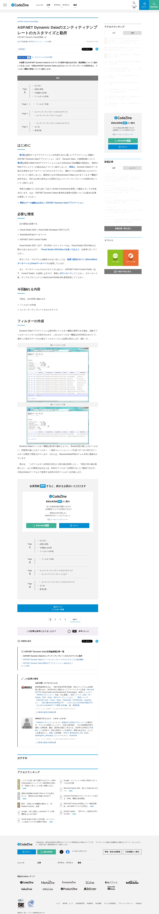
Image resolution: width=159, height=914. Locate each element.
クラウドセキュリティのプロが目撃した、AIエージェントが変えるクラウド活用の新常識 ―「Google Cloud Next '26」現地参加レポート (122, 178)
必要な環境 (39, 89)
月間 (132, 33)
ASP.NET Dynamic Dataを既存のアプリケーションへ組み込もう (48, 663)
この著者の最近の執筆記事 (45, 712)
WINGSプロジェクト (45, 695)
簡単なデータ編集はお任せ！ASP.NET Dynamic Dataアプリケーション (52, 203)
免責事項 (90, 903)
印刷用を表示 (24, 641)
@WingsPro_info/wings (44, 735)
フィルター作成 (42, 104)
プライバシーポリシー (125, 903)
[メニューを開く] (5, 5)
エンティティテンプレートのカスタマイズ (51, 112)
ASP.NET (22, 49)
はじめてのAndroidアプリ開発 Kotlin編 (52, 705)
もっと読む (25, 666)
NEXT (76, 619)
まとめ (37, 127)
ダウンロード (66, 273)
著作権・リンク (68, 903)
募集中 (69, 730)
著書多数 (76, 705)
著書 (51, 733)
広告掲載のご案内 (132, 852)
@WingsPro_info (76, 733)
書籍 (75, 5)
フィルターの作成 (41, 96)
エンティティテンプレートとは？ (49, 115)
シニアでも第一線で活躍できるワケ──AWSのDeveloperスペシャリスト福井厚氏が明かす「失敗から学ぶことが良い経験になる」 (38, 783)
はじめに (38, 86)
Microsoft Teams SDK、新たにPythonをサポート (124, 82)
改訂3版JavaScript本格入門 (52, 703)
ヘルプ (58, 903)
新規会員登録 (41, 525)
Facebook (73, 735)
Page (24, 104)
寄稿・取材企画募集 (112, 852)
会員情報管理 (80, 903)
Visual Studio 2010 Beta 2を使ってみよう (60, 249)
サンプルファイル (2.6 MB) (41, 57)
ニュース (39, 5)
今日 (113, 33)
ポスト (86, 49)
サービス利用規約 (110, 903)
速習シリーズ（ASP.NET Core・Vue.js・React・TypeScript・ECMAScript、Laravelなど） (63, 700)
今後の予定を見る (122, 271)
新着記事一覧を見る (123, 228)
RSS (65, 733)
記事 (48, 5)
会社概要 (98, 903)
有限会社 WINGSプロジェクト (74, 722)
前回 (71, 167)
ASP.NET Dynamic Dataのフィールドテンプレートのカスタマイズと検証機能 (53, 660)
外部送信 (139, 903)
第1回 (21, 155)
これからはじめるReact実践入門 (79, 703)
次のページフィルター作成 (58, 608)
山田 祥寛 (20, 41)
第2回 (19, 163)
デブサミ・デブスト (62, 5)
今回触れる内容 (41, 93)
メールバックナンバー (58, 519)
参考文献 (38, 130)
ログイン (74, 525)
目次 (76, 78)
